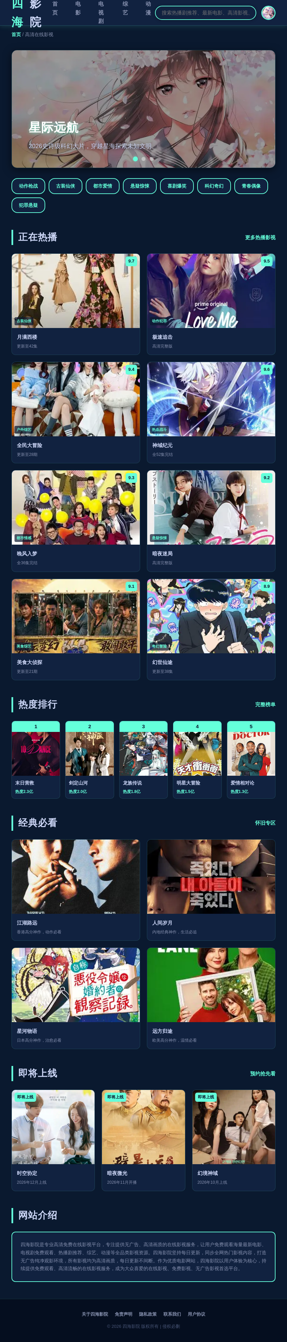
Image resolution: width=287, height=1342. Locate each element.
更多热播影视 (260, 237)
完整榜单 (265, 704)
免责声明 (123, 1314)
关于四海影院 (95, 1314)
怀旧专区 (265, 823)
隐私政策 (148, 1314)
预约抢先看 (263, 1073)
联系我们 (172, 1314)
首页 (16, 34)
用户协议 (196, 1314)
